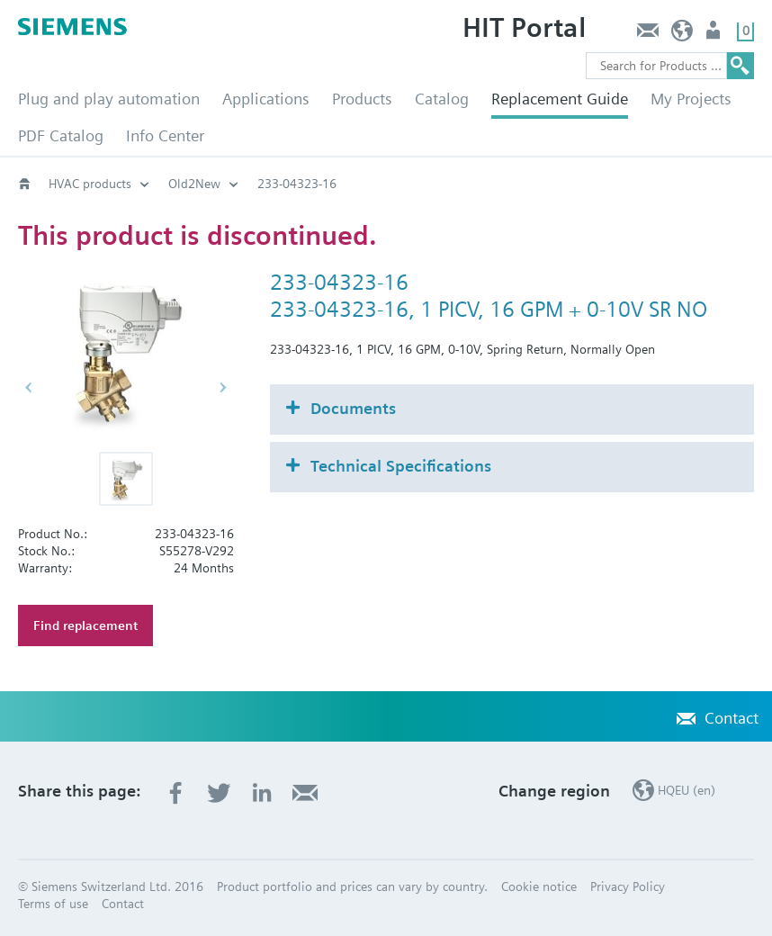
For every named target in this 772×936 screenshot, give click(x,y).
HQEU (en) (682, 34)
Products (362, 98)
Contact (647, 34)
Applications (266, 98)
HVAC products (90, 183)
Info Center (165, 135)
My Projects (691, 98)
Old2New (194, 183)
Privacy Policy (627, 886)
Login (714, 34)
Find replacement (85, 625)
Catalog (442, 98)
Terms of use (53, 903)
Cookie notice (539, 886)
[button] (126, 479)
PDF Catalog (60, 135)
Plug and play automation (109, 98)
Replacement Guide (559, 98)
